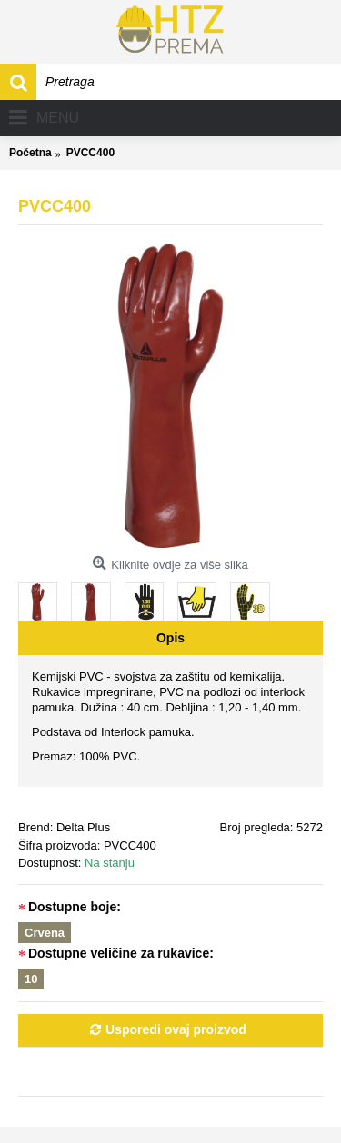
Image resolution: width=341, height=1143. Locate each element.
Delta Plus (83, 827)
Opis (170, 638)
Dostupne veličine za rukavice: (121, 953)
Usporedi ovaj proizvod (175, 1029)
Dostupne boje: (74, 906)
